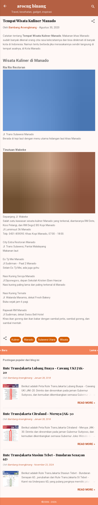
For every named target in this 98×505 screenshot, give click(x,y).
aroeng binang (31, 6)
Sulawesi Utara (46, 339)
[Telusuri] (93, 7)
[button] (93, 21)
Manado (28, 339)
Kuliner (15, 339)
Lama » (94, 350)
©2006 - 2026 (49, 501)
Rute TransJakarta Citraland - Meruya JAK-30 (38, 414)
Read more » (86, 402)
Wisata (64, 339)
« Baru (3, 350)
